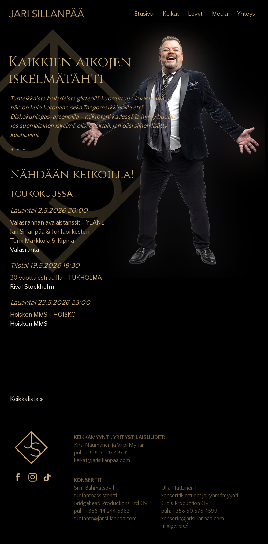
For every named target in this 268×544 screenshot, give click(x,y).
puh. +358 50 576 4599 (189, 511)
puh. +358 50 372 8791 (101, 452)
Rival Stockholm (32, 287)
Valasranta (24, 250)
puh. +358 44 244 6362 (101, 511)
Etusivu (144, 13)
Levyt (195, 13)
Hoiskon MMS (28, 323)
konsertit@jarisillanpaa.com (192, 518)
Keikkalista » (26, 399)
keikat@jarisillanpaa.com (102, 460)
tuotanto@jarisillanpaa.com (105, 518)
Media (220, 13)
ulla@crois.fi (175, 526)
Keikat (171, 13)
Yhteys (246, 13)
